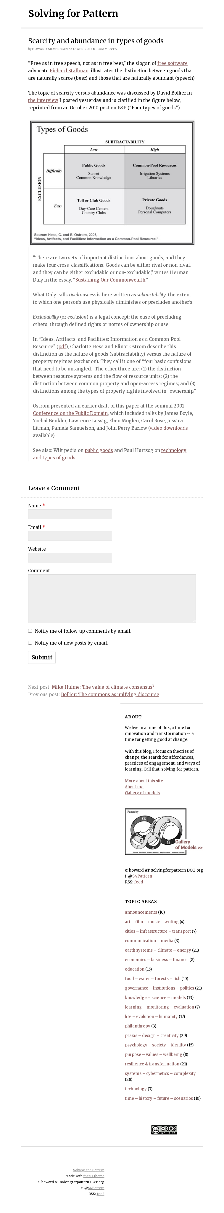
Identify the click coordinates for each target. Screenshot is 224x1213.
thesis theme (93, 1176)
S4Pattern (142, 876)
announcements (141, 912)
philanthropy (137, 1026)
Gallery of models (142, 792)
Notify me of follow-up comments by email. (83, 631)
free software (172, 63)
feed (138, 882)
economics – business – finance (156, 959)
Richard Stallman (69, 70)
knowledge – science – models (155, 997)
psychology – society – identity (155, 1045)
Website (37, 549)
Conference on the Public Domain (70, 413)
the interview (43, 100)
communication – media (149, 940)
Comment (39, 570)
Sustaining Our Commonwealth (110, 280)
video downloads (169, 428)
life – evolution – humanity (151, 1016)
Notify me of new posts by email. (71, 643)
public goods (99, 450)
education (134, 969)
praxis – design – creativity (152, 1035)
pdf (62, 346)
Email (36, 527)
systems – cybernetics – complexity (160, 1073)
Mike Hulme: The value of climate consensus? (103, 687)
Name (36, 506)
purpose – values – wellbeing (153, 1054)
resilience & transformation (152, 1064)
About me (134, 787)
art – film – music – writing (152, 921)
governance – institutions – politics (159, 988)
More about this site (144, 781)
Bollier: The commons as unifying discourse (110, 694)
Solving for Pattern (73, 14)
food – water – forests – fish (153, 978)
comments (105, 49)
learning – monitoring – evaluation (159, 1007)
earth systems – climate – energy (158, 950)
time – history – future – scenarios (159, 1098)
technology (136, 1088)
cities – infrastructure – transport (158, 931)
